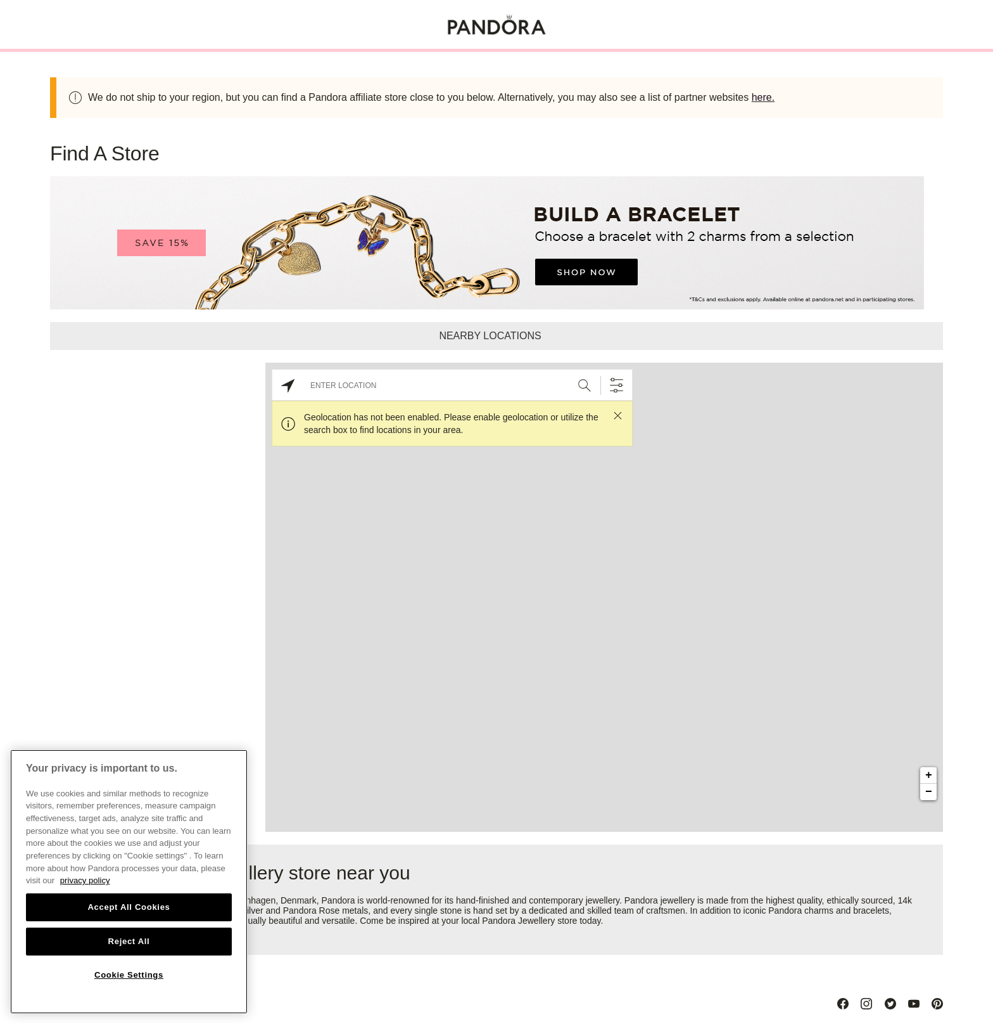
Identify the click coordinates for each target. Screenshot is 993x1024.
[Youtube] (914, 1003)
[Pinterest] (937, 1003)
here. (763, 97)
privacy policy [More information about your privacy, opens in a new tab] (85, 880)
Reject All (129, 941)
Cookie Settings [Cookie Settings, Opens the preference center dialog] (128, 975)
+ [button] (928, 775)
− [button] (928, 792)
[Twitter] (890, 1003)
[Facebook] (843, 1003)
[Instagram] (866, 1003)
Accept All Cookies (128, 907)
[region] (129, 881)
